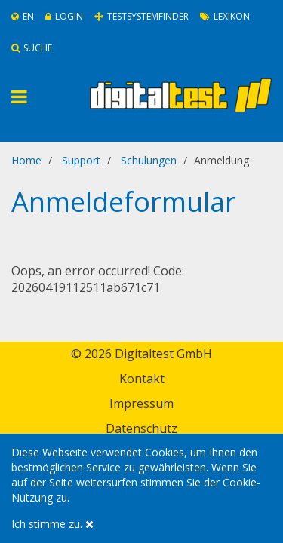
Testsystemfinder (141, 16)
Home (26, 160)
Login (64, 16)
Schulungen (149, 160)
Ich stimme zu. (52, 524)
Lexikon (225, 16)
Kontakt (142, 378)
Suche (31, 47)
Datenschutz (141, 428)
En (22, 16)
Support (81, 160)
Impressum (141, 403)
